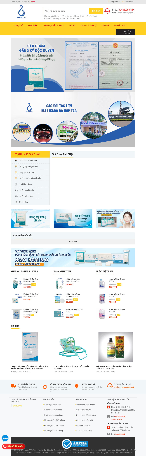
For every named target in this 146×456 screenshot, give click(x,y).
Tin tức (72, 25)
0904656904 (119, 434)
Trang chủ (18, 25)
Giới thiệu (32, 25)
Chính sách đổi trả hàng (86, 415)
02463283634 (116, 420)
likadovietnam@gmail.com (127, 13)
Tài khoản (128, 2)
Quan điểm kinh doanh (85, 405)
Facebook (17, 405)
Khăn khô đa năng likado (54, 18)
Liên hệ (105, 25)
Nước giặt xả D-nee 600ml (117, 295)
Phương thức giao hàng (54, 425)
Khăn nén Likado (74, 18)
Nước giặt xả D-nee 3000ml (117, 310)
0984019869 (119, 417)
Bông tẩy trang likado (70, 16)
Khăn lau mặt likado (51, 16)
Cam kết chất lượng (84, 431)
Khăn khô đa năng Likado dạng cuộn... (31, 310)
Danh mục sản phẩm (53, 25)
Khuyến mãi (119, 25)
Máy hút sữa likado (89, 16)
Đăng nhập (113, 2)
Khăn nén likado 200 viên (74, 310)
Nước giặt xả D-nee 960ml (117, 280)
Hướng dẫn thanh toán (53, 415)
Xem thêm (73, 242)
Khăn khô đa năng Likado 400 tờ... (30, 280)
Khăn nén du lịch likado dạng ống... (73, 280)
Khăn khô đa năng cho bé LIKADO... (30, 295)
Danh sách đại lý (88, 25)
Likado (32, 2)
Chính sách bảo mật (84, 420)
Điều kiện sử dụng (83, 410)
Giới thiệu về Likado (52, 405)
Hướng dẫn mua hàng (53, 410)
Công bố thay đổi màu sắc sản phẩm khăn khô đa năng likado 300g (29, 367)
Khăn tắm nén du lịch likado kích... (73, 295)
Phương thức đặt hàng (53, 431)
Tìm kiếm (96, 11)
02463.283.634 (126, 9)
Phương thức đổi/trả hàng (54, 420)
